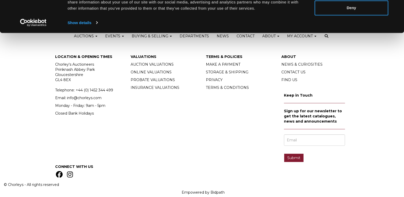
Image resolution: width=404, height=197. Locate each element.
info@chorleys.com (84, 98)
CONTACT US (293, 72)
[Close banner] (396, 8)
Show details (79, 45)
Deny (351, 30)
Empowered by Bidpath (203, 192)
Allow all (351, 13)
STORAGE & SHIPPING (227, 72)
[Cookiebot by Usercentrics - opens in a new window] (33, 45)
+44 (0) (94, 90)
